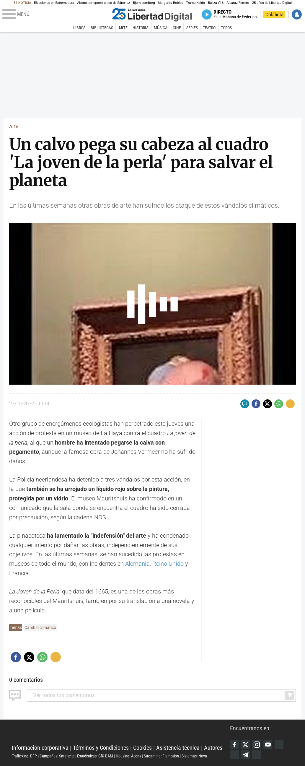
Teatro (209, 27)
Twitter (245, 744)
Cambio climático (40, 627)
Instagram (256, 744)
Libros (79, 27)
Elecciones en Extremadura (54, 3)
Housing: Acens (128, 756)
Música (160, 27)
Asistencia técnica (178, 747)
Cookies (142, 747)
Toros (226, 27)
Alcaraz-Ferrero (237, 3)
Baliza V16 (216, 3)
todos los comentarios (64, 695)
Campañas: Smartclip (57, 756)
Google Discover (279, 744)
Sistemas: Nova (194, 756)
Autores (213, 747)
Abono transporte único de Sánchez (103, 3)
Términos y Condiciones (101, 747)
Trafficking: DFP (24, 756)
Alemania (137, 563)
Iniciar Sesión (297, 14)
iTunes (256, 754)
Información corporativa (40, 747)
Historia (141, 27)
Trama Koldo (195, 3)
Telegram (245, 754)
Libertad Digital (121, 733)
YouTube (267, 744)
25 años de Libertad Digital (272, 3)
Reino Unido (168, 563)
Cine (177, 27)
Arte (123, 27)
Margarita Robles (170, 3)
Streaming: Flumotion (161, 756)
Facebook (234, 744)
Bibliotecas (102, 27)
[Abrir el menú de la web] (56, 14)
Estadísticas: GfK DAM (95, 756)
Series (192, 27)
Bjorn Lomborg (144, 3)
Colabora (274, 14)
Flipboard (234, 754)
